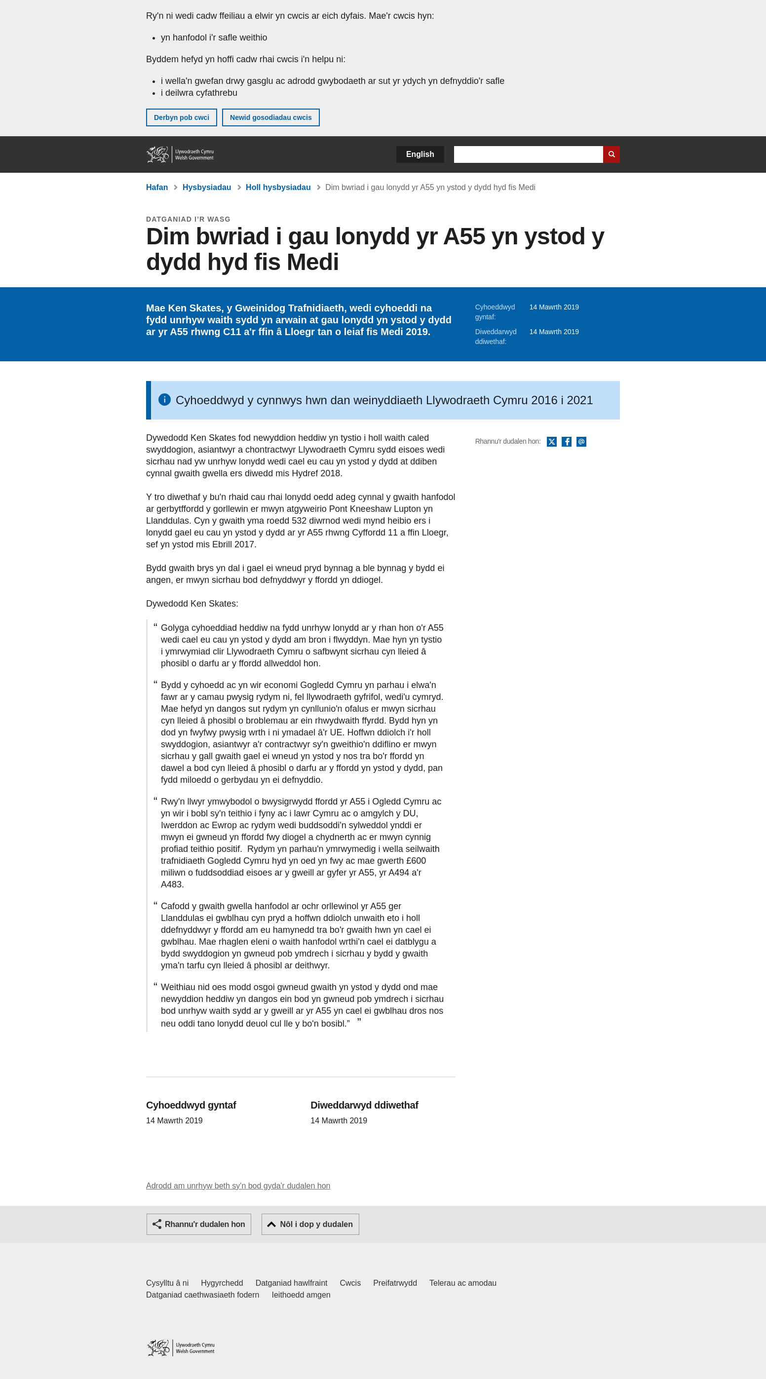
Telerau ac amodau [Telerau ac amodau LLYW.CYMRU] (463, 1283)
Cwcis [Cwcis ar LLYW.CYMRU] (350, 1283)
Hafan (157, 187)
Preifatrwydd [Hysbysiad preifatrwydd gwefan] (395, 1283)
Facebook (567, 442)
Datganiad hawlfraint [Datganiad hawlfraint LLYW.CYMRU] (292, 1283)
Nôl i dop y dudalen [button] (316, 1224)
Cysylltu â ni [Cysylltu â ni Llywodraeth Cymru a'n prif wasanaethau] (167, 1283)
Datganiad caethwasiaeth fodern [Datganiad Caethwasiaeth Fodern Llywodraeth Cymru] (203, 1295)
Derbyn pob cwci (181, 117)
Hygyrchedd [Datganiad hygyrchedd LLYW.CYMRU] (222, 1283)
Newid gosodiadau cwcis (271, 117)
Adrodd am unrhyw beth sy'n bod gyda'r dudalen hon (238, 1186)
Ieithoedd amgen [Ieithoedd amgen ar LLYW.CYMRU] (301, 1295)
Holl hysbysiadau (278, 187)
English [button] (420, 154)
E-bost (581, 442)
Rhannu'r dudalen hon (205, 1224)
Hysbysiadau (207, 187)
